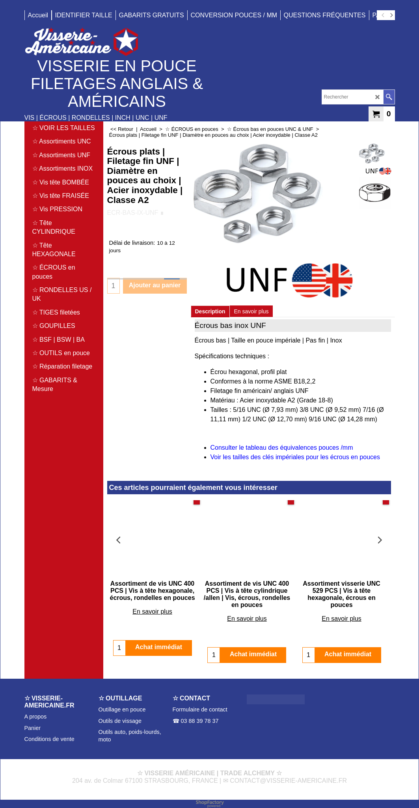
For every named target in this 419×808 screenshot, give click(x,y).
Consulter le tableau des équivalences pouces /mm (281, 447)
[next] (391, 15)
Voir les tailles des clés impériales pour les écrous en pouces (295, 457)
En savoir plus (251, 311)
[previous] (383, 15)
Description (210, 311)
